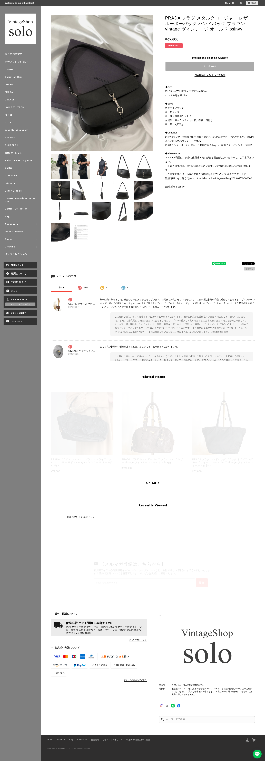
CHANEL (10, 99)
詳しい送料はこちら (138, 640)
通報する (249, 269)
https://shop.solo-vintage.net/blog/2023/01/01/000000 (224, 178)
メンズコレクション (16, 254)
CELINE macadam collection (20, 200)
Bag (7, 216)
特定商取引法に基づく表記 (138, 740)
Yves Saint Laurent (16, 130)
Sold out (210, 66)
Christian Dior (14, 77)
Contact (16, 321)
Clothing (10, 246)
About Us (230, 3)
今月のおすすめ (14, 54)
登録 (201, 582)
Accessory (11, 224)
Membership (19, 299)
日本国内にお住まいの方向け (209, 75)
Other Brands (13, 190)
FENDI (8, 114)
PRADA (9, 92)
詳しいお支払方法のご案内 (135, 680)
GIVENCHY (11, 175)
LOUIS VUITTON (14, 107)
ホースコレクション (16, 61)
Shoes (9, 239)
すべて (61, 287)
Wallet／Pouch (14, 231)
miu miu (10, 183)
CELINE (9, 69)
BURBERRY (11, 145)
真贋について (18, 273)
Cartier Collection (16, 208)
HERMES (10, 137)
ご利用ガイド (18, 282)
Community (18, 313)
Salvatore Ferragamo (18, 160)
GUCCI (9, 122)
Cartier (9, 167)
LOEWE (9, 84)
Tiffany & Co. (13, 152)
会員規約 (95, 740)
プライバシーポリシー (112, 740)
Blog (14, 290)
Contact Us (82, 740)
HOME (50, 740)
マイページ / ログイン (20, 304)
